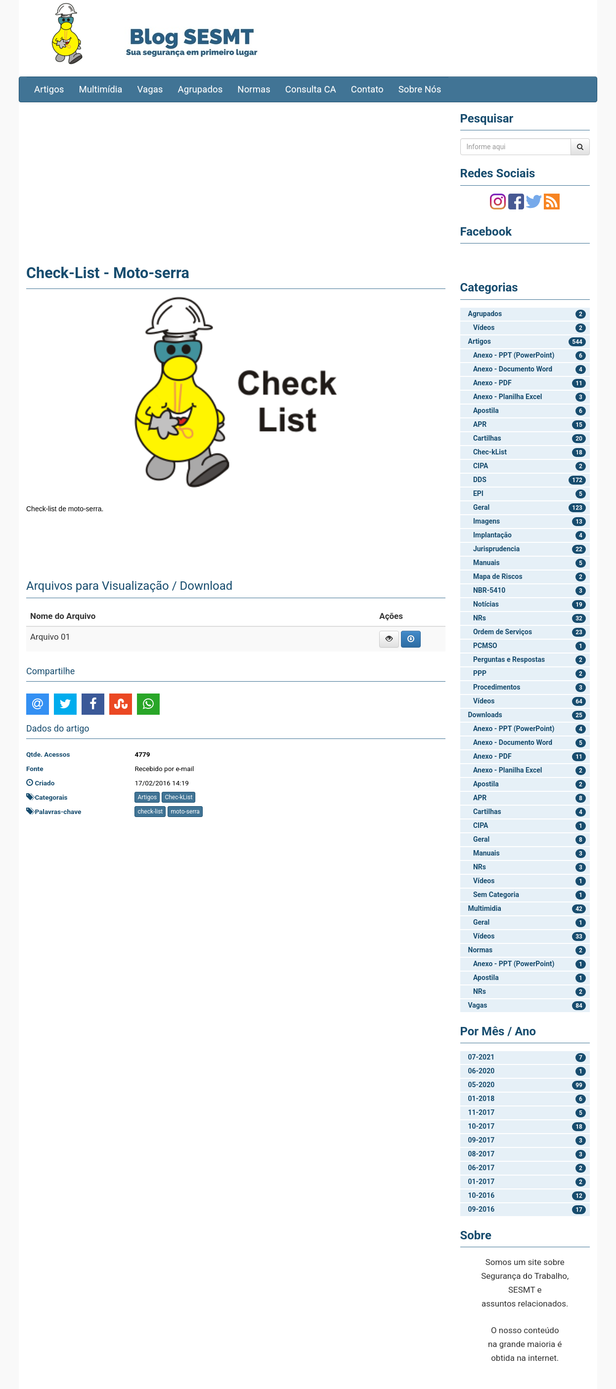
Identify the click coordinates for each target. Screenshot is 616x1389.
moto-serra (185, 811)
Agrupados (199, 89)
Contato (367, 89)
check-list (150, 811)
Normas (253, 89)
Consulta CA (310, 89)
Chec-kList (178, 797)
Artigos (49, 89)
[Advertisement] (235, 181)
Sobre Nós (419, 89)
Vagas (150, 89)
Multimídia (100, 89)
